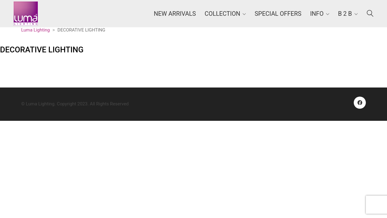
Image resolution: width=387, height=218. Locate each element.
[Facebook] (360, 103)
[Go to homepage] (26, 14)
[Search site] (370, 14)
